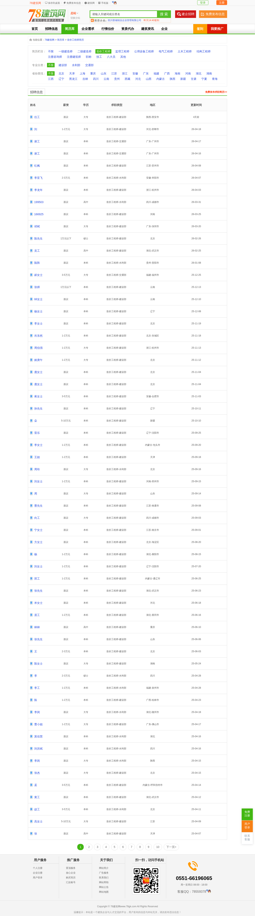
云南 (106, 78)
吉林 (85, 78)
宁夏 (204, 78)
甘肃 (193, 78)
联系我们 (104, 877)
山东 (103, 73)
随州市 (155, 712)
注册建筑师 (74, 56)
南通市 (155, 505)
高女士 (38, 821)
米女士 (38, 602)
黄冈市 (155, 615)
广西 (167, 73)
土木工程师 (185, 51)
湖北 (198, 73)
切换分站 (75, 18)
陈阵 (37, 262)
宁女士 (38, 530)
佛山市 (155, 724)
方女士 (38, 542)
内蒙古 (160, 78)
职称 (88, 56)
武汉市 (155, 250)
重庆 (93, 73)
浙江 (125, 73)
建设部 (63, 65)
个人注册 (37, 868)
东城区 (155, 335)
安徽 (135, 73)
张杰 (37, 772)
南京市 (155, 530)
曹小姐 (38, 724)
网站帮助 (104, 882)
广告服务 (104, 872)
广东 (146, 73)
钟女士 (38, 299)
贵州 (117, 78)
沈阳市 (155, 432)
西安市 (155, 117)
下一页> (171, 847)
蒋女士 (38, 396)
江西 (51, 78)
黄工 (37, 797)
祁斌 (37, 226)
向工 (37, 517)
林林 (37, 627)
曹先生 (38, 505)
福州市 (155, 275)
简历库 (60, 39)
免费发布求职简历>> (216, 92)
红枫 (37, 165)
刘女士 (38, 481)
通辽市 (156, 578)
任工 (37, 117)
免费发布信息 (74, 3)
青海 (215, 78)
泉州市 (155, 687)
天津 (72, 73)
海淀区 (155, 542)
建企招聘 (188, 14)
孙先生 (38, 408)
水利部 (76, 65)
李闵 (37, 712)
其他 (123, 56)
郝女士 (38, 275)
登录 (203, 2)
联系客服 (247, 837)
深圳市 (155, 226)
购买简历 (71, 877)
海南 (177, 73)
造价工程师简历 (75, 39)
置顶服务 (71, 868)
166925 (39, 214)
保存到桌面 (54, 3)
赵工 (37, 809)
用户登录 (37, 877)
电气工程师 (166, 51)
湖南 (209, 73)
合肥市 (155, 396)
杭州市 (155, 190)
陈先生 (38, 238)
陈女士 (38, 663)
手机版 (104, 3)
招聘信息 (36, 92)
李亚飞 (38, 177)
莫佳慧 (38, 736)
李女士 (38, 323)
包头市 (156, 445)
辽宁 (61, 78)
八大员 (111, 56)
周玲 (37, 469)
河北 (138, 78)
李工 (37, 687)
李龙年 (38, 190)
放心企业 (71, 872)
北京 (61, 73)
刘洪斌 (38, 748)
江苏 (114, 73)
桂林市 (155, 700)
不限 (51, 51)
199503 (39, 202)
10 (157, 847)
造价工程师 (103, 51)
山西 (148, 78)
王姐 (37, 457)
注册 (222, 2)
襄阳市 (155, 554)
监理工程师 (122, 51)
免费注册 (247, 813)
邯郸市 (155, 129)
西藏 (127, 78)
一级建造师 (66, 51)
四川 (96, 78)
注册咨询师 (55, 56)
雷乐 (37, 432)
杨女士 (38, 311)
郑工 (37, 578)
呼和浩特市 (157, 785)
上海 (82, 73)
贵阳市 (155, 262)
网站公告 (104, 887)
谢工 (37, 141)
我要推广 (217, 28)
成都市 (155, 202)
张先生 (38, 590)
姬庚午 (38, 360)
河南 (188, 73)
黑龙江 (73, 78)
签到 (200, 28)
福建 (156, 73)
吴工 (37, 250)
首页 (34, 28)
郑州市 (155, 481)
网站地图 (104, 892)
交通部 (89, 65)
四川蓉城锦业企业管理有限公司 (124, 20)
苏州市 (155, 165)
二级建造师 (84, 51)
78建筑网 (35, 3)
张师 (37, 287)
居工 (37, 615)
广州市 (155, 141)
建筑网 (91, 3)
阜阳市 (155, 177)
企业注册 (37, 872)
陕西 (172, 78)
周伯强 (38, 347)
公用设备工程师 (144, 51)
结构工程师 (204, 51)
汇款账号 (71, 882)
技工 (99, 56)
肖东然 (38, 335)
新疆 (183, 78)
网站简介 (104, 868)
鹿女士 (38, 372)
